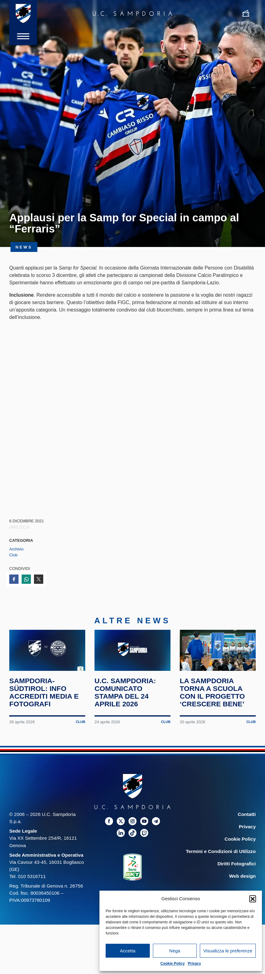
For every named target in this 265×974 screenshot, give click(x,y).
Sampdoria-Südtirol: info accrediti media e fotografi (44, 694)
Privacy (194, 963)
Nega (174, 950)
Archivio (16, 549)
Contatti (247, 816)
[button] (253, 899)
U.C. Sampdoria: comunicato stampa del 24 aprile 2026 (125, 694)
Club (13, 555)
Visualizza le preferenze (227, 950)
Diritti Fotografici (236, 865)
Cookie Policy (172, 963)
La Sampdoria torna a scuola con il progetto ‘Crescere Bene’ (212, 694)
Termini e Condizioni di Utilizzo (221, 853)
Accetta (127, 950)
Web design (242, 877)
